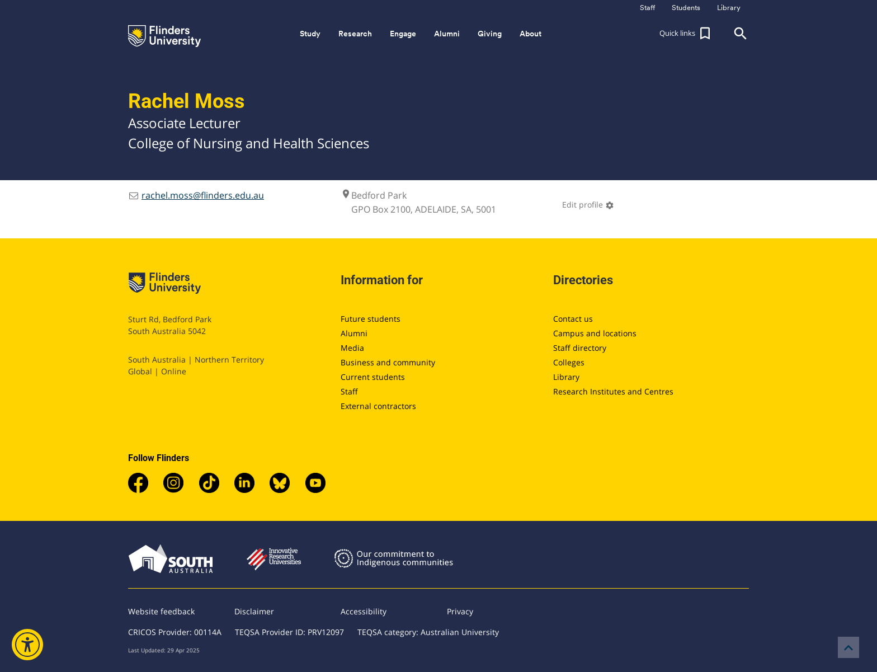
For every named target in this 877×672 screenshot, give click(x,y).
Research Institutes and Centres (613, 391)
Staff (349, 391)
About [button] (530, 33)
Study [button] (310, 33)
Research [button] (355, 33)
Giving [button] (490, 33)
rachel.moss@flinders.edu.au (203, 195)
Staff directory (579, 347)
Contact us (573, 318)
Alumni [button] (447, 33)
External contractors (378, 406)
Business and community (388, 362)
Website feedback (161, 611)
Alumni (354, 333)
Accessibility (363, 611)
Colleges (568, 362)
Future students (370, 318)
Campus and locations (594, 333)
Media (352, 347)
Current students (373, 377)
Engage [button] (403, 33)
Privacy (460, 611)
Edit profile (588, 204)
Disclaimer (254, 611)
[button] (686, 33)
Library (566, 377)
